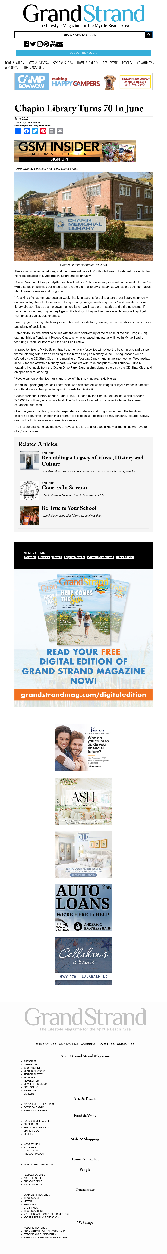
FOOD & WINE (14, 62)
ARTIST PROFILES (33, 1178)
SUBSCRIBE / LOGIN (83, 52)
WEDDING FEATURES (35, 1227)
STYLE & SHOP (63, 62)
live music (125, 557)
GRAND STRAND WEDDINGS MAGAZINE (45, 1231)
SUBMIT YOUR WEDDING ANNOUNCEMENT (47, 1237)
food (57, 557)
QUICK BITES (31, 1124)
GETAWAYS (30, 1204)
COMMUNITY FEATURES (37, 1195)
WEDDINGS (12, 67)
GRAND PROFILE (33, 1181)
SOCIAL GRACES (33, 1184)
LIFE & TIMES (31, 1208)
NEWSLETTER (31, 1080)
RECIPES (28, 1134)
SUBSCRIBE (125, 1043)
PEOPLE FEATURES (34, 1175)
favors (44, 557)
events (30, 557)
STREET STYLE (32, 1150)
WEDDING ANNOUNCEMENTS (40, 1234)
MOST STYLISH (32, 1144)
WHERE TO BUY (32, 1064)
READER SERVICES (34, 1071)
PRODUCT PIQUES (34, 1154)
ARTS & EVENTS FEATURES (39, 1104)
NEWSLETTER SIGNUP (36, 1084)
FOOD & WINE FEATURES (37, 1121)
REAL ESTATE (110, 62)
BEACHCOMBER (32, 1198)
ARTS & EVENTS (38, 62)
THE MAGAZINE (34, 67)
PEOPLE (127, 62)
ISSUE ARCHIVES (33, 1068)
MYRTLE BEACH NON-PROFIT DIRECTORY (46, 1214)
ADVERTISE (106, 1043)
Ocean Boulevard (100, 557)
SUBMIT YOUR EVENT (35, 1110)
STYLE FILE (30, 1147)
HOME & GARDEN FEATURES (39, 1164)
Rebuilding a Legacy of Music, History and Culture (92, 462)
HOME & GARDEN (87, 62)
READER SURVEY (33, 1074)
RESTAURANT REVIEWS (37, 1127)
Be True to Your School (69, 509)
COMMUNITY (145, 62)
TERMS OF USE (45, 1043)
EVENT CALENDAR (34, 1107)
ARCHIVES (29, 1077)
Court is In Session (64, 488)
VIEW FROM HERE (33, 1211)
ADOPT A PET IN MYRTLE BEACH (41, 1217)
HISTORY (28, 1201)
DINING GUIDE (31, 1130)
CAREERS (88, 1043)
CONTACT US (68, 1043)
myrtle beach (74, 557)
